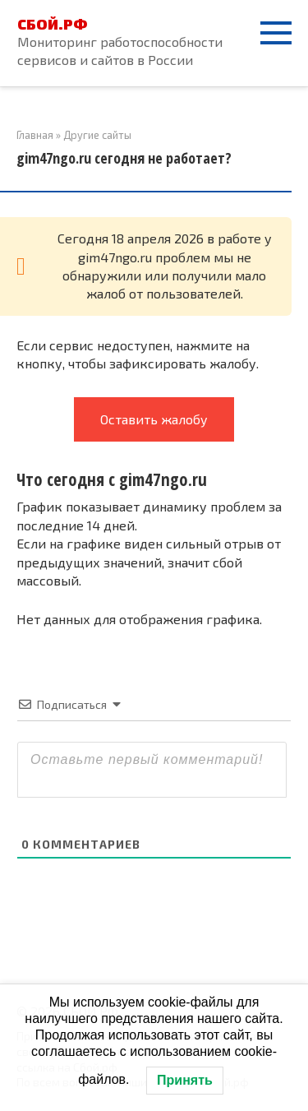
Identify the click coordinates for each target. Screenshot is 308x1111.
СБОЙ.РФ (52, 24)
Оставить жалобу (154, 419)
